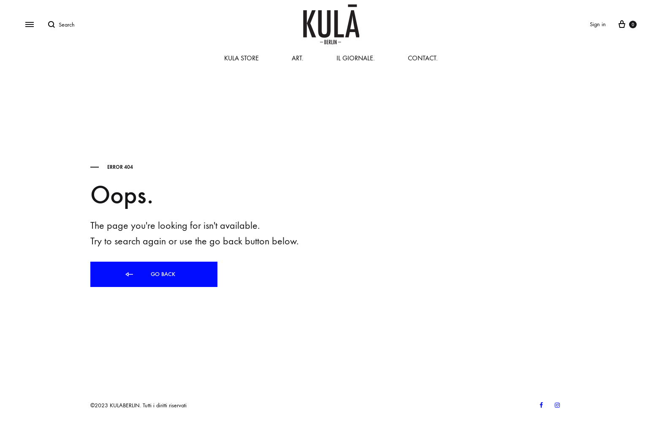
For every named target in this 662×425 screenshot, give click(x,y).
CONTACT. (423, 58)
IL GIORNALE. (355, 58)
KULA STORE (241, 58)
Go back (149, 274)
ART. (298, 58)
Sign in (598, 24)
